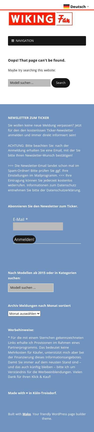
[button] (61, 83)
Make (26, 414)
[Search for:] (29, 83)
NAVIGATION (25, 41)
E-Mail (20, 219)
